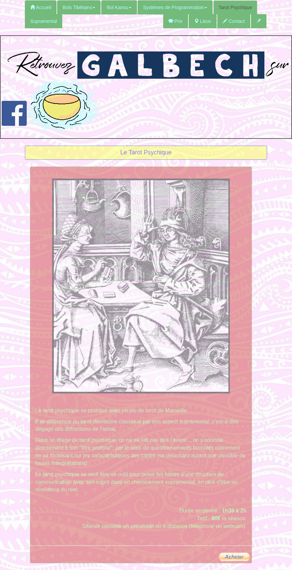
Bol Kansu (119, 7)
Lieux (202, 21)
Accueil (40, 7)
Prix (176, 21)
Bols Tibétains (79, 7)
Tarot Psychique (235, 7)
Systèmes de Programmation (175, 7)
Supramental (43, 21)
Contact (234, 21)
